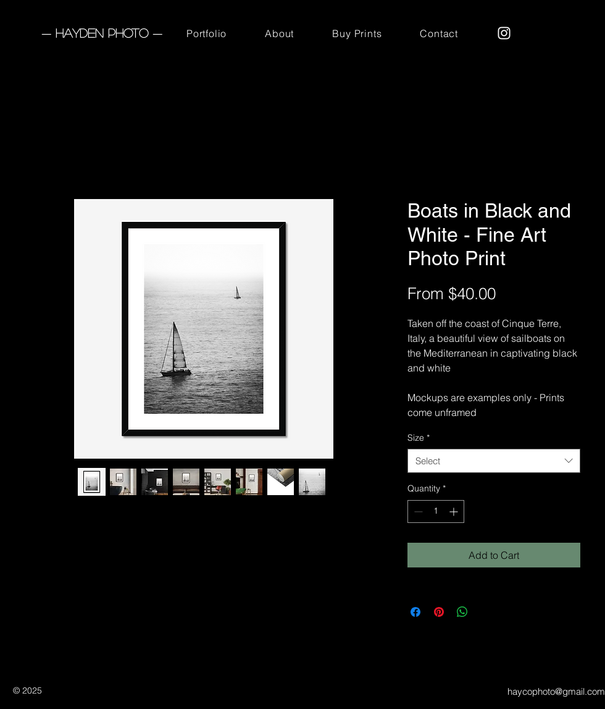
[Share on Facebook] (415, 612)
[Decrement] (417, 511)
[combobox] (493, 461)
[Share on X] (485, 612)
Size (418, 437)
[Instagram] (504, 33)
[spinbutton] (436, 511)
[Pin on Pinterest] (439, 612)
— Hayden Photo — (101, 33)
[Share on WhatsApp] (462, 612)
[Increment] (454, 511)
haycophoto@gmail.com (556, 691)
